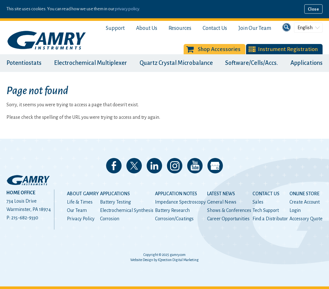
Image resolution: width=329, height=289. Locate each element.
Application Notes (176, 193)
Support (115, 28)
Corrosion (109, 218)
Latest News (221, 193)
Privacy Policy (81, 218)
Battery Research (172, 210)
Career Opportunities (228, 218)
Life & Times (80, 202)
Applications (306, 63)
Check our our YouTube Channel (195, 165)
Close (313, 9)
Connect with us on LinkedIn (154, 165)
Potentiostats (23, 63)
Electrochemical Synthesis (126, 210)
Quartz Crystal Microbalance (176, 63)
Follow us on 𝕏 (134, 165)
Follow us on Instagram (174, 165)
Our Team (77, 210)
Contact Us (215, 28)
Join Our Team (254, 28)
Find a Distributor (270, 218)
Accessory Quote (306, 218)
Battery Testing (115, 202)
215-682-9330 (24, 217)
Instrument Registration (288, 49)
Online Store (304, 193)
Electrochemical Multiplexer (90, 63)
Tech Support (265, 210)
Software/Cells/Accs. (251, 63)
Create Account (304, 202)
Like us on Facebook (114, 165)
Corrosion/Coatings (174, 218)
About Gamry (83, 193)
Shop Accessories (219, 49)
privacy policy (127, 8)
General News (221, 202)
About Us (146, 28)
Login (295, 210)
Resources (180, 28)
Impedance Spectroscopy (180, 202)
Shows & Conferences (229, 210)
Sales (257, 202)
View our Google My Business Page (215, 165)
